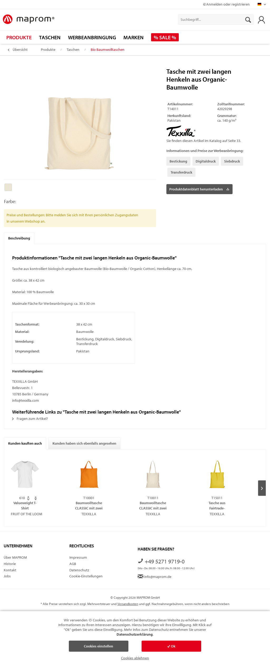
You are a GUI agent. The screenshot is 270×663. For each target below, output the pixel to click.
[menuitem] (216, 19)
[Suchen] (248, 19)
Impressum (78, 557)
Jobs (7, 576)
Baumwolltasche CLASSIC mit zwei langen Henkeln (153, 505)
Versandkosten (127, 604)
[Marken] (133, 37)
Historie (10, 563)
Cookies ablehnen (135, 658)
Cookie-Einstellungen (86, 576)
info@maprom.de (154, 576)
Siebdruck (232, 161)
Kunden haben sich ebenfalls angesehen (84, 443)
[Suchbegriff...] (216, 19)
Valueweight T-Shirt (24, 505)
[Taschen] (49, 37)
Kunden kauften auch (25, 443)
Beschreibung (19, 238)
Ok (171, 646)
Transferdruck (181, 172)
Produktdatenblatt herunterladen (199, 188)
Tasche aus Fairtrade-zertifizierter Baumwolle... (217, 505)
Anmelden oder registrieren (226, 4)
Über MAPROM (15, 557)
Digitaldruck (206, 161)
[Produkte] (19, 37)
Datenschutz (79, 570)
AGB (72, 563)
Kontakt (10, 570)
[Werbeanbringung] (92, 37)
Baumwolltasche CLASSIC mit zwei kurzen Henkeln (89, 505)
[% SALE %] (164, 37)
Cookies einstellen (98, 646)
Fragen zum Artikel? (30, 418)
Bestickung (178, 161)
